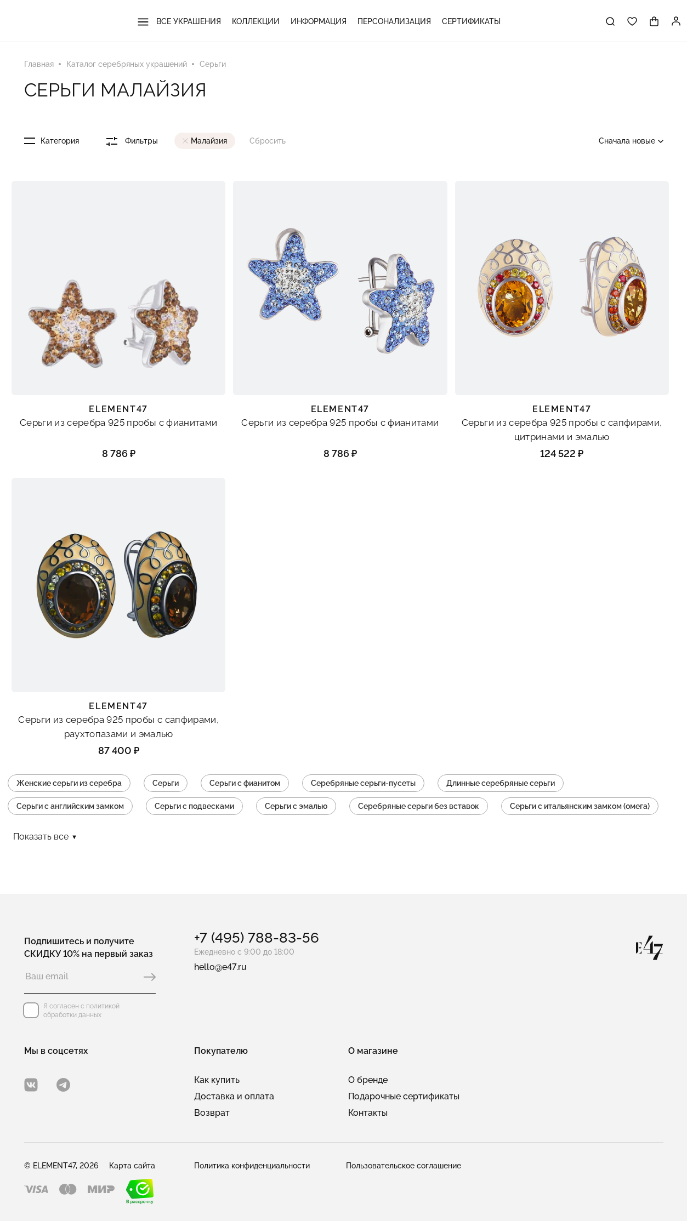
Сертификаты (471, 21)
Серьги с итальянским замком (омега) (580, 806)
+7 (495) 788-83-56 (256, 937)
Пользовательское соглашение (403, 1165)
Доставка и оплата (234, 1096)
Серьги (165, 783)
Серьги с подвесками (194, 806)
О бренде (368, 1080)
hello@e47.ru (220, 967)
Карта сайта (132, 1165)
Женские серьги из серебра (69, 783)
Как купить (217, 1080)
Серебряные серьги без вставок (418, 806)
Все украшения (179, 21)
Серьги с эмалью (296, 806)
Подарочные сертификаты (403, 1096)
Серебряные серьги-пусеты (363, 783)
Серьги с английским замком (70, 806)
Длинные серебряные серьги (500, 783)
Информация (319, 21)
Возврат (212, 1113)
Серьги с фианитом (244, 783)
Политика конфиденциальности (252, 1165)
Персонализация (394, 21)
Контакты (368, 1113)
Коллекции (256, 21)
